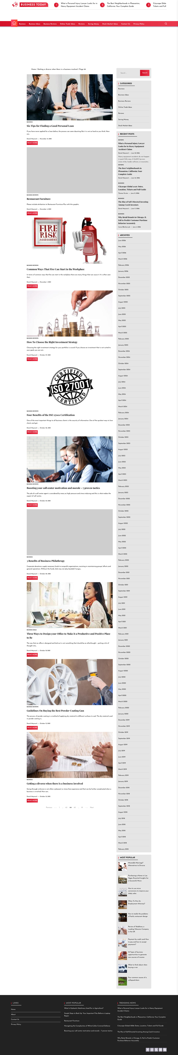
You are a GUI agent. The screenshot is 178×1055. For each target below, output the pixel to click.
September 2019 (124, 738)
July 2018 (121, 818)
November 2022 (124, 505)
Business (22, 24)
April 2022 (122, 548)
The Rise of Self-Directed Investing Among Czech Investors (138, 1032)
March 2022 (122, 554)
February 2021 (123, 634)
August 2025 (123, 302)
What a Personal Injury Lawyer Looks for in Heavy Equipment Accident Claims (131, 146)
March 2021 (122, 628)
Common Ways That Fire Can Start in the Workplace (60, 269)
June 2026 (122, 240)
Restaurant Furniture (40, 199)
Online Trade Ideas (67, 24)
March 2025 (122, 333)
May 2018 (121, 831)
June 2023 (122, 462)
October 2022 (123, 511)
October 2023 (123, 437)
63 (66, 810)
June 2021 (121, 609)
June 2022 (122, 536)
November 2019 (124, 726)
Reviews (82, 24)
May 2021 (121, 615)
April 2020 (122, 695)
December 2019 (123, 720)
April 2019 (122, 763)
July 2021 (121, 603)
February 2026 (123, 265)
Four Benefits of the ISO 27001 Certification (54, 416)
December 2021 (123, 572)
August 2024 (123, 376)
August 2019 (122, 745)
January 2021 (123, 640)
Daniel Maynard (32, 139)
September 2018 (124, 806)
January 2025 (123, 345)
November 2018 (124, 794)
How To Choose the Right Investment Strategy (56, 343)
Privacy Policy (139, 24)
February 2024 (123, 413)
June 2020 (122, 683)
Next (92, 810)
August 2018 (122, 812)
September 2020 (124, 665)
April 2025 (122, 326)
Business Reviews (50, 24)
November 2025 (124, 284)
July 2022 (121, 529)
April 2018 (122, 837)
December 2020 (124, 646)
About (13, 1014)
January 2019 (123, 781)
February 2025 (123, 339)
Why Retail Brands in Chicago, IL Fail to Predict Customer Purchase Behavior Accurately (132, 220)
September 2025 (124, 296)
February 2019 (123, 775)
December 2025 (124, 277)
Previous (49, 810)
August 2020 (123, 671)
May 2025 (122, 320)
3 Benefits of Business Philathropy (48, 562)
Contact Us (125, 24)
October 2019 (123, 732)
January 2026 (123, 271)
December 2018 (123, 788)
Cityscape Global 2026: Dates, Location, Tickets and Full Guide (140, 1026)
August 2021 (122, 597)
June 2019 (121, 757)
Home (13, 1009)
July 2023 (121, 456)
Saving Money (93, 24)
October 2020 (123, 659)
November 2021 (124, 578)
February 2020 (123, 708)
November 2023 (124, 431)
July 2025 (121, 308)
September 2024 (124, 370)
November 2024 (124, 357)
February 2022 (123, 560)
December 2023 (124, 425)
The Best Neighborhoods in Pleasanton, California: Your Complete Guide (130, 171)
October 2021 (123, 585)
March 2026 (122, 259)
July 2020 (121, 677)
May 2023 (122, 468)
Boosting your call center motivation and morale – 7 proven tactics (69, 489)
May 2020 (122, 689)
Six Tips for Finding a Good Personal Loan (54, 126)
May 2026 (122, 247)
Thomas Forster (123, 193)
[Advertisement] (89, 45)
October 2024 (123, 363)
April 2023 (122, 474)
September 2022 (124, 517)
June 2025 (122, 314)
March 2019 (122, 769)
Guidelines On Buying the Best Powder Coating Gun (60, 713)
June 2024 (122, 388)
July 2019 (121, 751)
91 (82, 810)
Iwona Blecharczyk (124, 227)
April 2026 (122, 253)
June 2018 (121, 824)
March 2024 (122, 406)
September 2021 (124, 591)
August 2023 (123, 449)
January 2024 (123, 419)
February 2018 (123, 849)
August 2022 (123, 523)
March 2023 (122, 480)
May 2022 (122, 542)
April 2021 (122, 622)
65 (75, 810)
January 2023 (123, 492)
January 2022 (123, 566)
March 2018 (122, 843)
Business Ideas (34, 24)
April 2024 (122, 400)
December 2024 (124, 351)
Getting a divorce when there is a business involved (59, 786)
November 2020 (124, 652)
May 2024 (122, 394)
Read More (32, 143)
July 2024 (121, 382)
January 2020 (123, 714)
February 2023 (123, 486)
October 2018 (123, 800)
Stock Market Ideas (110, 24)
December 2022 (124, 499)
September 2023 (124, 443)
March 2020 (122, 701)
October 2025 (123, 290)
